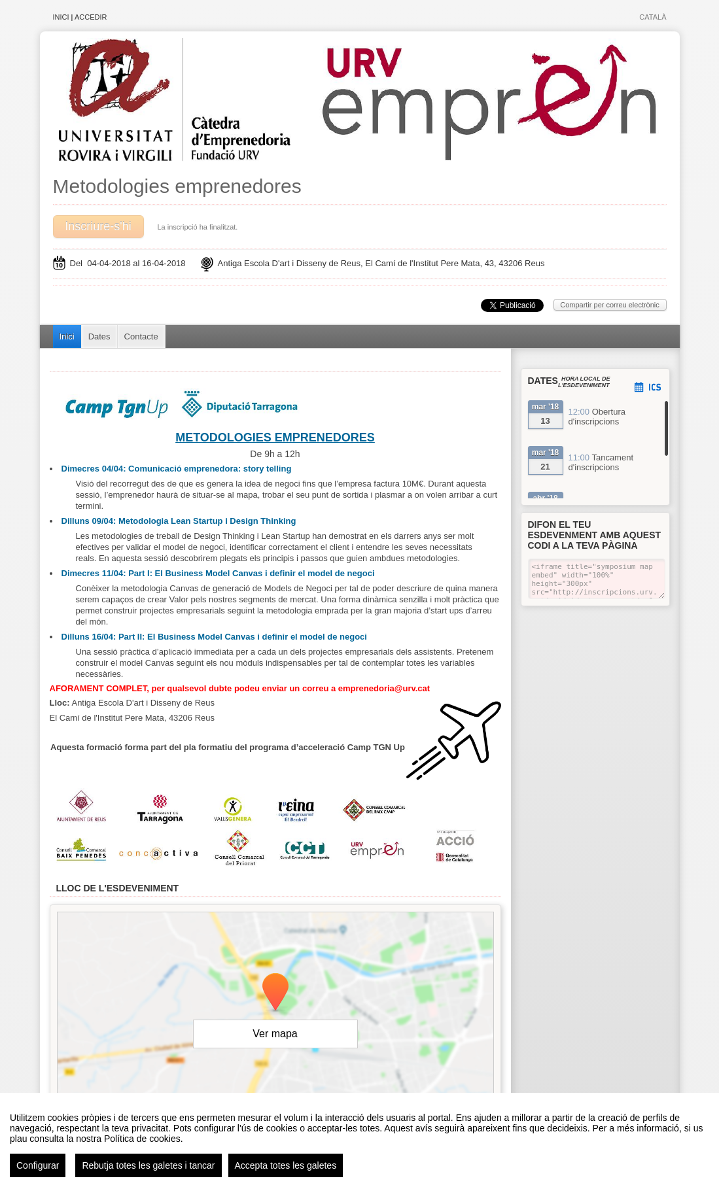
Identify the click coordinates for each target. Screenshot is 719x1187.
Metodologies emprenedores (177, 186)
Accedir (91, 17)
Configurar (37, 1165)
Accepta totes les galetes (286, 1165)
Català (652, 17)
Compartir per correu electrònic (609, 305)
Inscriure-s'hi (98, 226)
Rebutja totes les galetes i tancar (148, 1165)
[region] (359, 1140)
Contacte (141, 336)
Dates (99, 336)
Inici (61, 17)
